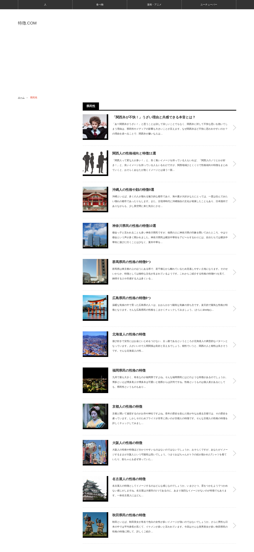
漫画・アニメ (154, 4)
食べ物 (99, 4)
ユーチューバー (208, 4)
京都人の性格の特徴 (127, 385)
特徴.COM (27, 23)
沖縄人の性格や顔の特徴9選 (133, 184)
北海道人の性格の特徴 (129, 318)
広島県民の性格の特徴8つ (131, 285)
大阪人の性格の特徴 (127, 419)
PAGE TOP (127, 537)
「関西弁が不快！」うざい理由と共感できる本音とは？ (154, 117)
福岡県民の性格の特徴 (129, 352)
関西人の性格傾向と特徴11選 (134, 151)
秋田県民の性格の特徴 (129, 486)
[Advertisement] (127, 65)
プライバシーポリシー (52, 547)
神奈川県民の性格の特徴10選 (134, 218)
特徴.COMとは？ (26, 547)
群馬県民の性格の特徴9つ (131, 251)
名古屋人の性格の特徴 (129, 452)
